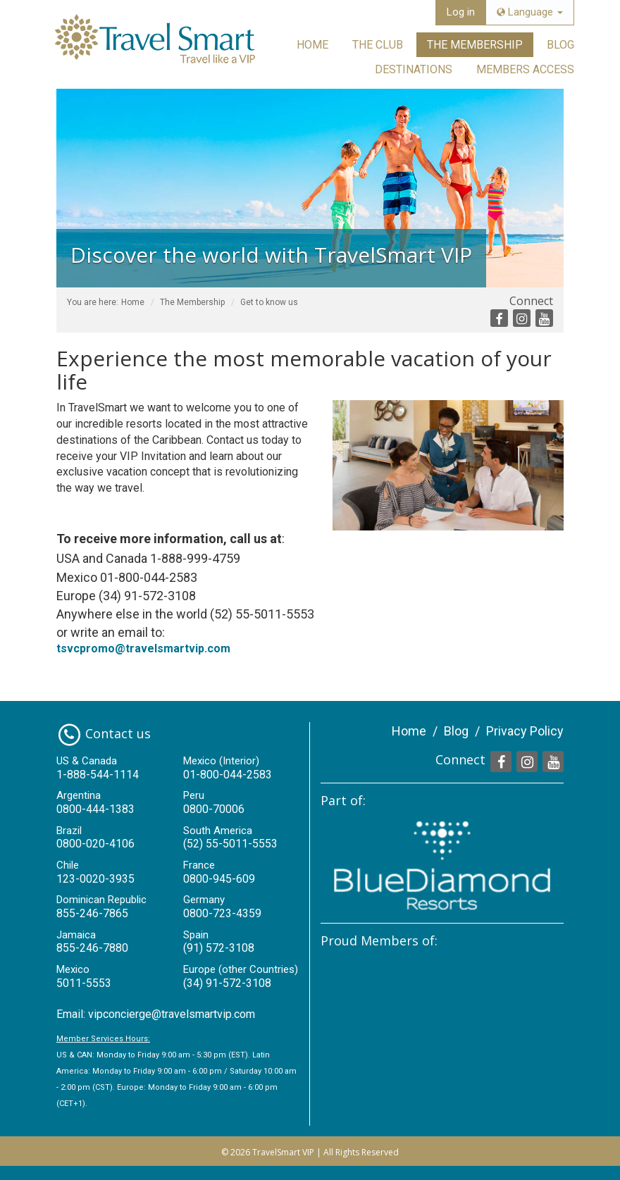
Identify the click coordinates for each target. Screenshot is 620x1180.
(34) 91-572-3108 (227, 983)
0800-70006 (213, 809)
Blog (560, 44)
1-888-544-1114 (97, 774)
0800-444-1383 (95, 809)
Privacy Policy (525, 730)
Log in (461, 12)
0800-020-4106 (95, 843)
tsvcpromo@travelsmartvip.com (143, 648)
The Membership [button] (475, 44)
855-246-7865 (92, 913)
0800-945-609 (219, 879)
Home (312, 44)
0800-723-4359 (222, 913)
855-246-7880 (92, 948)
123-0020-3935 (95, 879)
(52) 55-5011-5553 (230, 843)
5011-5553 (83, 983)
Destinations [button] (413, 69)
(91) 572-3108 (218, 948)
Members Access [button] (525, 69)
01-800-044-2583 (227, 774)
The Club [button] (377, 44)
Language (530, 12)
